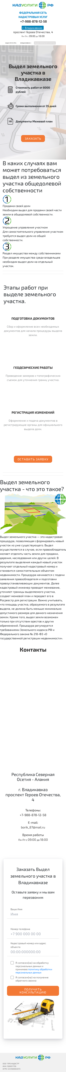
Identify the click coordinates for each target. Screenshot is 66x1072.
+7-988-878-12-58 (33, 21)
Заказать (33, 138)
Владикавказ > (25, 43)
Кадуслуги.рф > (11, 43)
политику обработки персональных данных (33, 971)
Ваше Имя (16, 909)
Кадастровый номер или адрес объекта (28, 945)
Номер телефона (20, 928)
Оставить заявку (33, 459)
